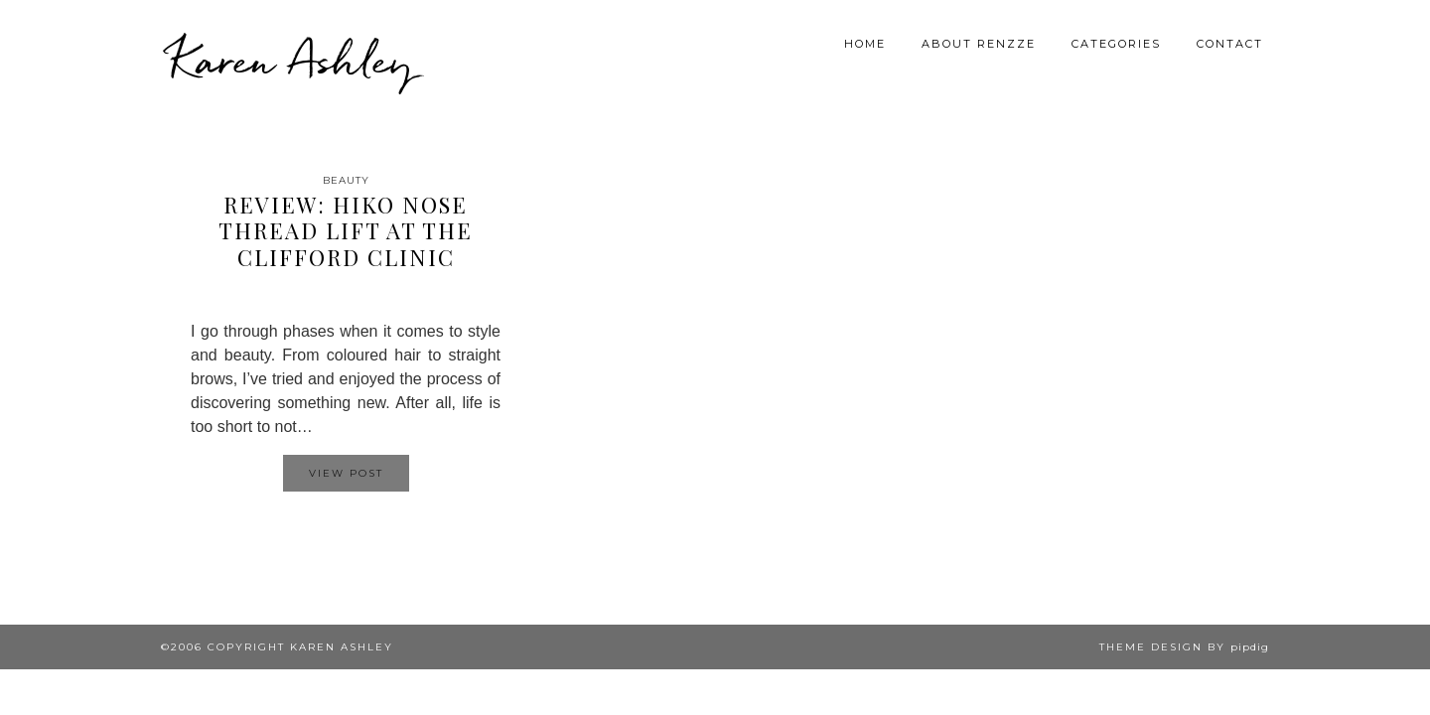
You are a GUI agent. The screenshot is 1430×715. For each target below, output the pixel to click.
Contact (1230, 44)
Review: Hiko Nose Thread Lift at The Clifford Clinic (345, 231)
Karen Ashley (292, 59)
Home (865, 44)
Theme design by (1184, 647)
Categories (1116, 44)
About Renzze (979, 44)
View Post (346, 473)
